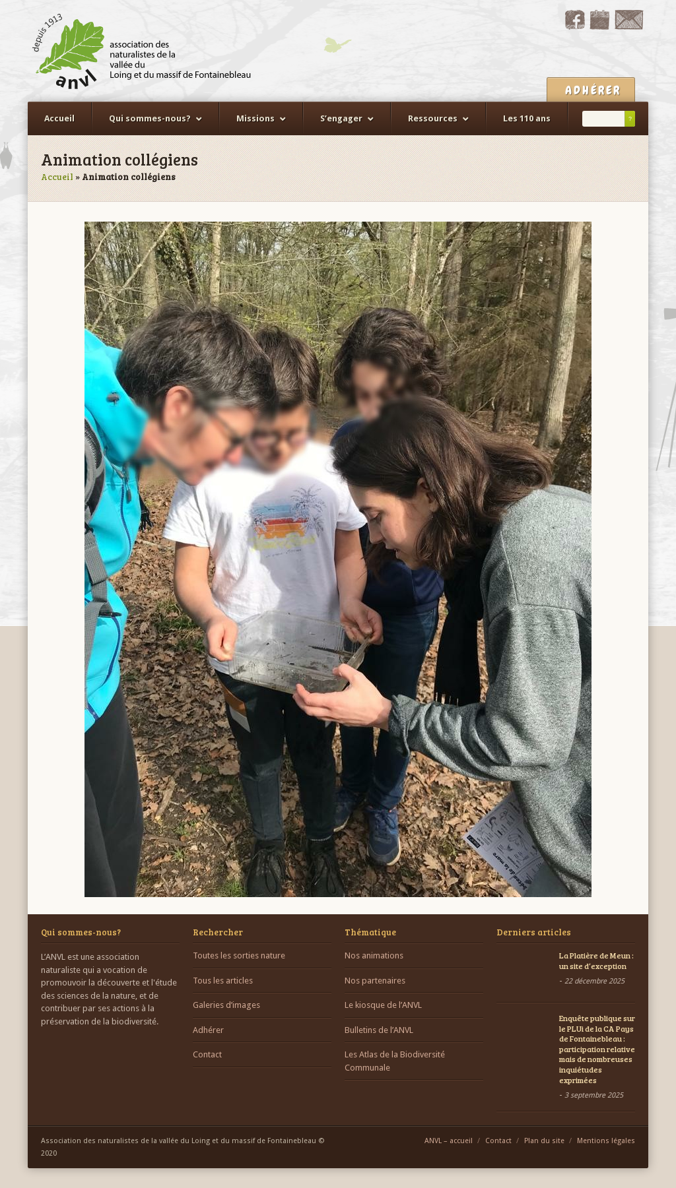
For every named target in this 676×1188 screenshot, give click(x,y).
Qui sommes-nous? (150, 118)
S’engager (341, 118)
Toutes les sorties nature (239, 955)
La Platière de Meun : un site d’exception (596, 960)
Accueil (59, 118)
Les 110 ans (527, 118)
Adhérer (208, 1030)
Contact (207, 1054)
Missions (255, 118)
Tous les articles (223, 980)
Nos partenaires (375, 980)
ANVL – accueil (448, 1141)
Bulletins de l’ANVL (379, 1030)
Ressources (432, 118)
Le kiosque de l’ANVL (383, 1005)
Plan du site (544, 1141)
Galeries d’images (226, 1005)
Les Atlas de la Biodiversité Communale (395, 1061)
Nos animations (374, 955)
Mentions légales (606, 1141)
